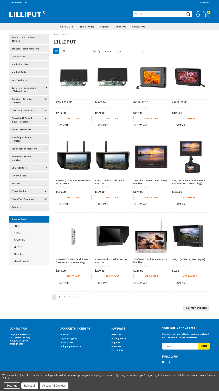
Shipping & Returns (70, 346)
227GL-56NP (140, 101)
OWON (17, 233)
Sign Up (73, 338)
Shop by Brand (19, 219)
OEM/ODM (66, 26)
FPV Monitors (18, 175)
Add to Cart (74, 118)
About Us (120, 26)
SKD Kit (15, 183)
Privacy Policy (86, 26)
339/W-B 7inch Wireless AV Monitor (111, 261)
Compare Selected (196, 308)
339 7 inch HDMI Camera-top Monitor (150, 182)
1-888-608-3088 (18, 2)
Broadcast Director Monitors (22, 101)
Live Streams (18, 56)
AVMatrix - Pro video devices (22, 39)
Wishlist (204, 2)
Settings (12, 385)
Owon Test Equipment (23, 199)
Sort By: (97, 51)
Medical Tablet (19, 72)
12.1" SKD (100, 101)
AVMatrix (16, 207)
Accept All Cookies (54, 385)
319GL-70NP (179, 101)
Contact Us (138, 26)
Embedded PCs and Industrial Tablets (21, 120)
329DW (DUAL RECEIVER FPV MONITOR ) (73, 182)
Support (105, 26)
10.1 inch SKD (64, 101)
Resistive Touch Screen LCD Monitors (24, 90)
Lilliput (17, 226)
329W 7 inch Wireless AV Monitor (109, 182)
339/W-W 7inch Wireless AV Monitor (150, 261)
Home (56, 34)
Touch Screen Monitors (24, 148)
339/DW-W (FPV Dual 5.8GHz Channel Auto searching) (73, 261)
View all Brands (21, 261)
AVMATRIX (19, 240)
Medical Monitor (20, 64)
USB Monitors (19, 167)
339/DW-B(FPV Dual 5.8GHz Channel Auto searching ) (188, 182)
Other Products (20, 191)
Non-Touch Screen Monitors (21, 158)
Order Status (67, 342)
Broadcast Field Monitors (25, 48)
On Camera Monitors (22, 110)
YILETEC (18, 247)
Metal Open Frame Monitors (21, 139)
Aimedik (18, 254)
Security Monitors (21, 129)
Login (63, 338)
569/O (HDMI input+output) (188, 259)
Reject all (30, 385)
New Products (19, 80)
